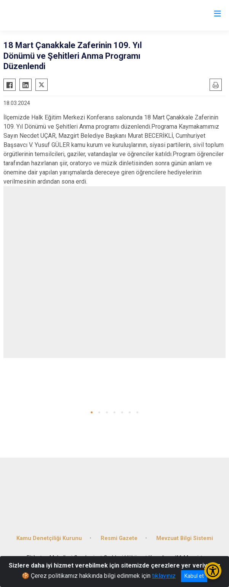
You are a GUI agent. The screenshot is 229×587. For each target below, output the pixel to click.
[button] (92, 412)
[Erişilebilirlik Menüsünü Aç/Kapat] (212, 570)
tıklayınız (164, 575)
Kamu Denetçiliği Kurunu (49, 538)
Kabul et (194, 576)
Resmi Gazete (119, 538)
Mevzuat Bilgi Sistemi (184, 538)
